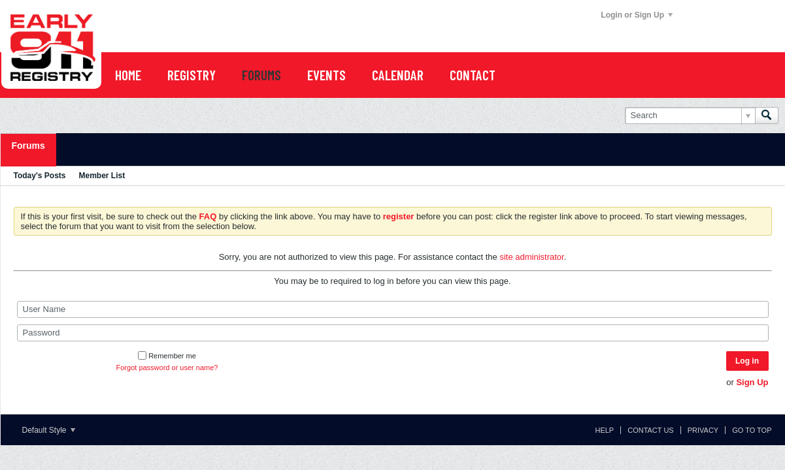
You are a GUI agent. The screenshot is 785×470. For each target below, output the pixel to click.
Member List (102, 175)
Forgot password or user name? (167, 367)
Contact (472, 75)
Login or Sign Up (637, 15)
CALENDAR (398, 75)
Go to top (751, 430)
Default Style (48, 430)
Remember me (167, 356)
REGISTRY (191, 75)
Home (128, 75)
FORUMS (261, 75)
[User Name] (393, 309)
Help (604, 430)
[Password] (393, 332)
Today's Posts (40, 175)
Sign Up (752, 382)
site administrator (531, 257)
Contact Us (650, 430)
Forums (28, 145)
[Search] (690, 115)
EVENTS (326, 75)
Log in (747, 361)
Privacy (703, 430)
